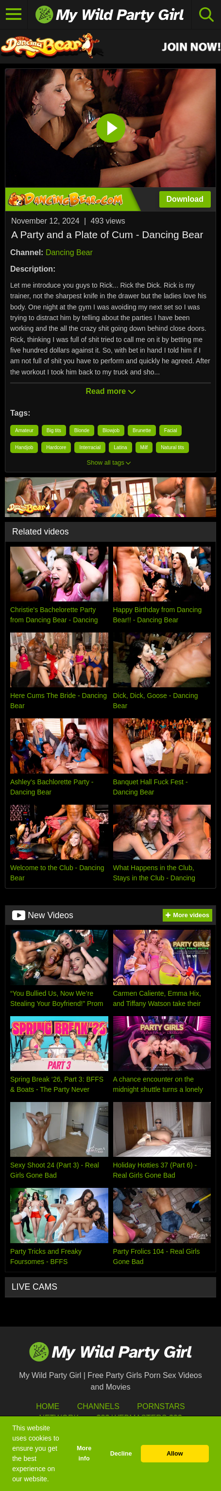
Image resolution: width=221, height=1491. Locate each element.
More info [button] (84, 1453)
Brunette (142, 430)
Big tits (54, 430)
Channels (98, 1406)
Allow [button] (175, 1453)
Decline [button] (121, 1453)
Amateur (24, 430)
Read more (110, 391)
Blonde (81, 430)
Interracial (90, 447)
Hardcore (56, 447)
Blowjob (110, 430)
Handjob (24, 447)
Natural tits (172, 447)
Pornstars (161, 1406)
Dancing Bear (69, 252)
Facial (170, 430)
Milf (144, 447)
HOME (47, 1406)
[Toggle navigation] (14, 14)
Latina (120, 447)
